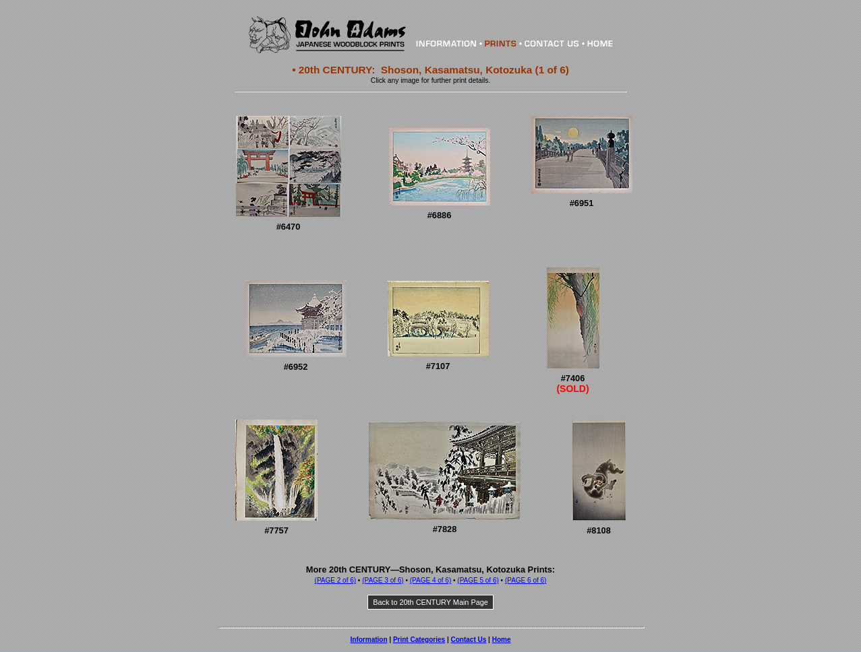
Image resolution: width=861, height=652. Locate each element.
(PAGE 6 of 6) (526, 580)
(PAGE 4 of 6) (431, 580)
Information (369, 639)
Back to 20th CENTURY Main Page (430, 602)
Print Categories (419, 639)
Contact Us (469, 639)
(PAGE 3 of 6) (383, 580)
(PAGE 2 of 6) (336, 580)
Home (501, 639)
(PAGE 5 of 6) (478, 580)
